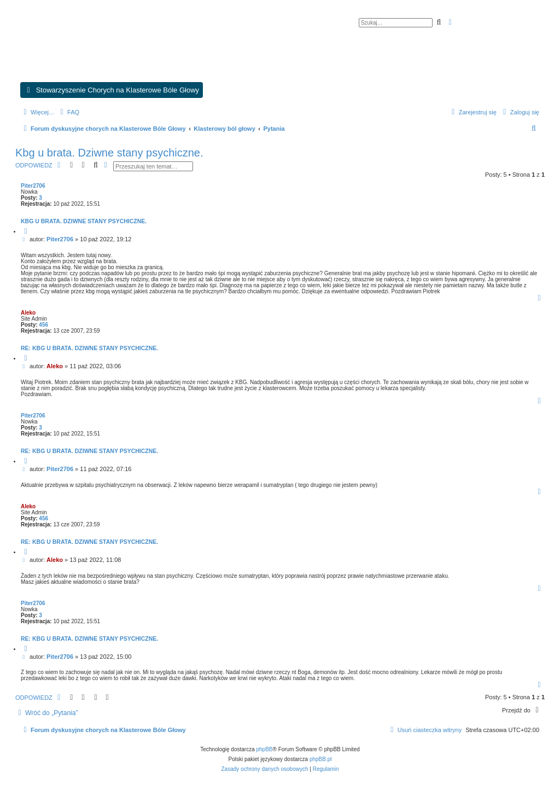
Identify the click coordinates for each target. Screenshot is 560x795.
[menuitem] (68, 112)
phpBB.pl (321, 759)
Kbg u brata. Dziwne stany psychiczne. (109, 153)
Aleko (28, 313)
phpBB (264, 749)
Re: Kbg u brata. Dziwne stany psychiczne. (89, 348)
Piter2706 (33, 186)
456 (43, 325)
